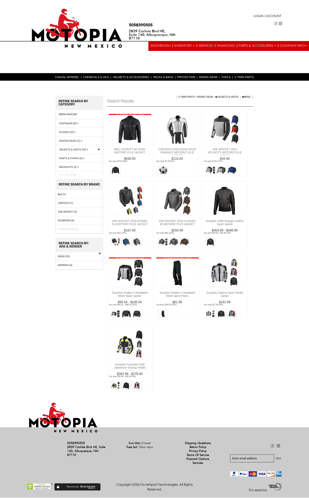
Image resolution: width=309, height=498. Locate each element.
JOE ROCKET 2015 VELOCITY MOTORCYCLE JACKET (225, 153)
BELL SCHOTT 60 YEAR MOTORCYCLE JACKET (129, 151)
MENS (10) (64, 256)
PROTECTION (186, 77)
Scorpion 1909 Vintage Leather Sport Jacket (225, 223)
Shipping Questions (198, 443)
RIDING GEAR (208, 77)
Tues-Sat (139, 447)
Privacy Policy (198, 451)
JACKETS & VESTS (227, 97)
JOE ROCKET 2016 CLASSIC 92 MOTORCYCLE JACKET (177, 223)
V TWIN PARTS (244, 77)
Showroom (161, 46)
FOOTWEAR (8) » (68, 123)
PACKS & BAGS (163, 77)
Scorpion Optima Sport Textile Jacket (225, 295)
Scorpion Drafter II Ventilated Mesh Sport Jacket (130, 295)
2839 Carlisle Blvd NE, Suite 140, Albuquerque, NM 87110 (152, 34)
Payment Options (197, 459)
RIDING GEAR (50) (68, 114)
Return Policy (198, 447)
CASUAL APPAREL (67, 77)
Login (259, 16)
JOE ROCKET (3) (67, 211)
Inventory (184, 46)
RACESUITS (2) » (68, 167)
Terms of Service (198, 455)
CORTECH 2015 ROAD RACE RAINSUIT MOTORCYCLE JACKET (177, 153)
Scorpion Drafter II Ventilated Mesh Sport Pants (177, 295)
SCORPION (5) (66, 220)
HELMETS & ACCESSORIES (131, 77)
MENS (246, 97)
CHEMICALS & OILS (96, 77)
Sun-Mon (140, 443)
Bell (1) (61, 194)
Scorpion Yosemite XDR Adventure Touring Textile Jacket (129, 368)
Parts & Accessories (257, 46)
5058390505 (141, 25)
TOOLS (226, 77)
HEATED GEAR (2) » (70, 141)
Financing (226, 46)
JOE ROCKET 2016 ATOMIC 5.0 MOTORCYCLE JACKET (130, 223)
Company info (293, 46)
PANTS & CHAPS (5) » (71, 158)
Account (274, 16)
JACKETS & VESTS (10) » (73, 149)
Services (206, 46)
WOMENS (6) (65, 265)
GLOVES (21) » (67, 132)
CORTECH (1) (65, 203)
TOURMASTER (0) (68, 229)
